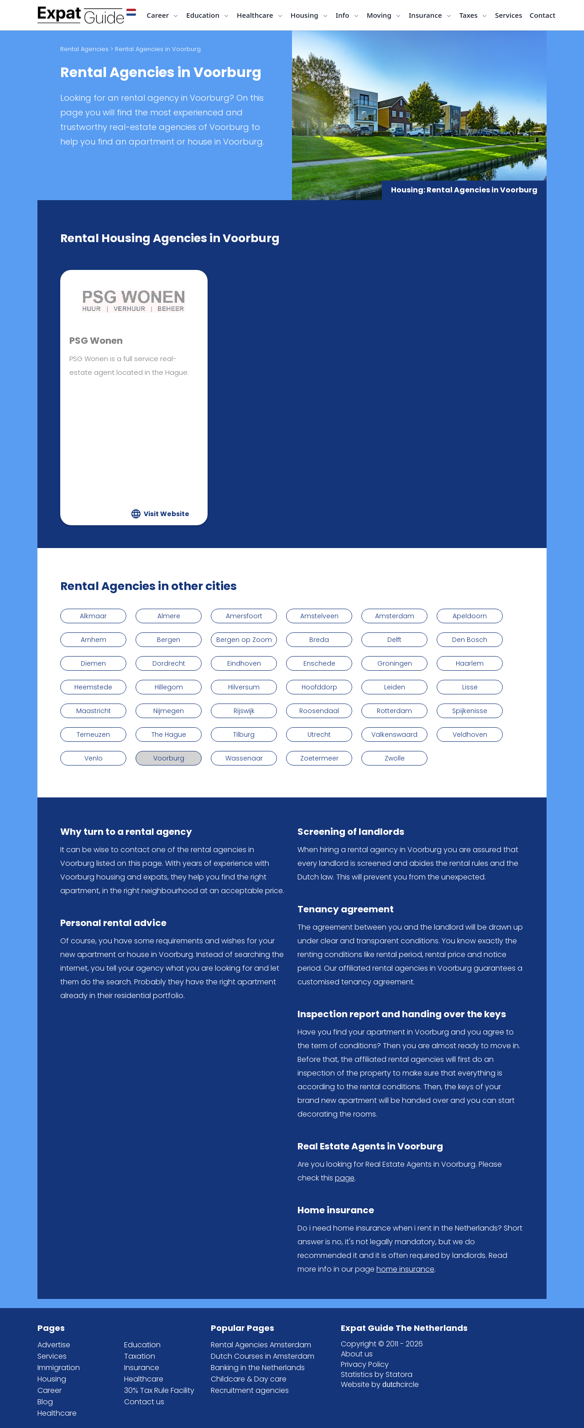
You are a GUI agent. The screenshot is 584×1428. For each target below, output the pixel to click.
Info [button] (343, 15)
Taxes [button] (469, 15)
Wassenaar (244, 758)
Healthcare (57, 1413)
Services (508, 15)
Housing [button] (305, 15)
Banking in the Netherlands (258, 1367)
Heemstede (93, 687)
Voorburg (168, 758)
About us (357, 1354)
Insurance (141, 1367)
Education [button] (203, 15)
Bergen (168, 639)
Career (49, 1390)
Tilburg (244, 734)
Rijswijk (244, 710)
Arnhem (93, 639)
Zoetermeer (319, 758)
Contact (543, 15)
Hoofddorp (319, 687)
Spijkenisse (469, 710)
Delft (394, 639)
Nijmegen (168, 710)
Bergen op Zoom (244, 639)
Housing (51, 1379)
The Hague (168, 734)
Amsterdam (394, 616)
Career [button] (159, 15)
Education (142, 1345)
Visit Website (166, 513)
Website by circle (380, 1384)
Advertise (53, 1345)
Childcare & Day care (249, 1379)
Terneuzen (93, 734)
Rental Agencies (84, 49)
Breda (319, 639)
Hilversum (244, 687)
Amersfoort (244, 616)
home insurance (405, 1269)
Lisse (470, 687)
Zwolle (395, 758)
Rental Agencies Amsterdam (261, 1345)
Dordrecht (168, 663)
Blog (45, 1402)
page (345, 1178)
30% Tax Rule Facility (159, 1390)
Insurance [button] (426, 15)
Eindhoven (244, 663)
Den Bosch (469, 639)
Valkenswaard (394, 734)
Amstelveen (319, 616)
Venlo (93, 758)
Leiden (394, 687)
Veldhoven (470, 734)
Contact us (144, 1402)
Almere (168, 616)
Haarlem (470, 663)
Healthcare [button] (256, 15)
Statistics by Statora (376, 1374)
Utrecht (319, 734)
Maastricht (93, 710)
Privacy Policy (365, 1364)
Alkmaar (93, 616)
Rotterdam (394, 710)
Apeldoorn (470, 616)
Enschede (319, 663)
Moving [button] (380, 15)
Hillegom (169, 687)
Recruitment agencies (250, 1390)
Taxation (139, 1356)
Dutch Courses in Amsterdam (262, 1356)
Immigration (58, 1367)
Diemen (93, 663)
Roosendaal (319, 710)
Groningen (394, 663)
